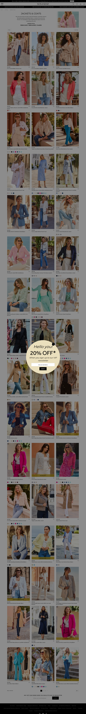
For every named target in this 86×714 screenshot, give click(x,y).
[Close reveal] (53, 344)
